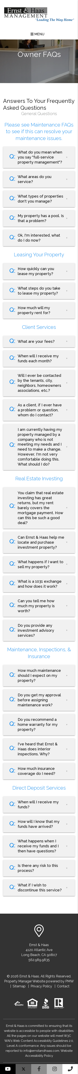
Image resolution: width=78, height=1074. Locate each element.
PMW (69, 981)
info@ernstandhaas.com (41, 1051)
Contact (63, 986)
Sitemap (19, 986)
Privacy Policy (41, 986)
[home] (39, 13)
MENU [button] (37, 34)
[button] (8, 1069)
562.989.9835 (39, 960)
